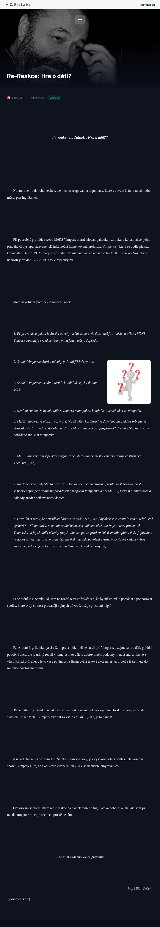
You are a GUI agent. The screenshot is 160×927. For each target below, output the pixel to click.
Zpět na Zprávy (17, 4)
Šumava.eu (147, 4)
